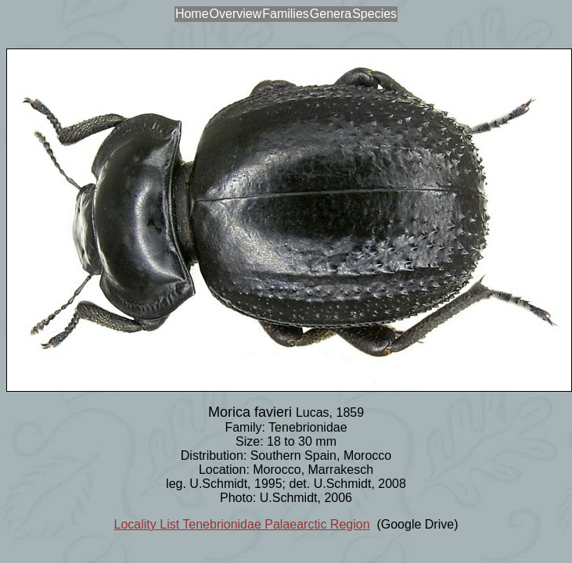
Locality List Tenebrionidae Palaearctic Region (242, 524)
